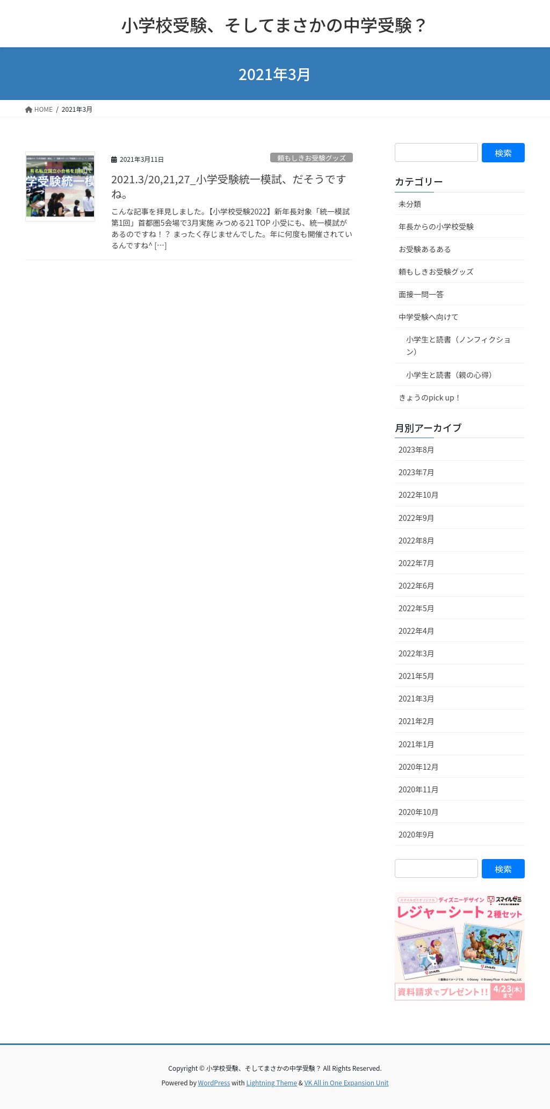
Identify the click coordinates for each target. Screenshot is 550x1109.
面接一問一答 (421, 294)
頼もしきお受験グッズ (311, 158)
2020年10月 (419, 811)
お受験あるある (425, 249)
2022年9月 (417, 517)
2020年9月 (417, 834)
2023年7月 (417, 472)
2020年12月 (419, 766)
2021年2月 (417, 721)
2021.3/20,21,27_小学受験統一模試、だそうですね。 (228, 186)
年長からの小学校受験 (436, 226)
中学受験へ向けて (429, 316)
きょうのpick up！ (430, 397)
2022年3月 (417, 653)
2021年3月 (417, 698)
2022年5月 (417, 608)
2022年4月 (417, 630)
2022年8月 (417, 540)
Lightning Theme (271, 1082)
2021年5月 (417, 675)
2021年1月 (417, 744)
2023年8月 (417, 449)
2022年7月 (417, 562)
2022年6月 (417, 585)
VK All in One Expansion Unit (347, 1082)
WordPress (214, 1082)
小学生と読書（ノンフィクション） (458, 345)
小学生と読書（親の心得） (451, 374)
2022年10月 (419, 494)
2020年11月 (419, 789)
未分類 (410, 203)
